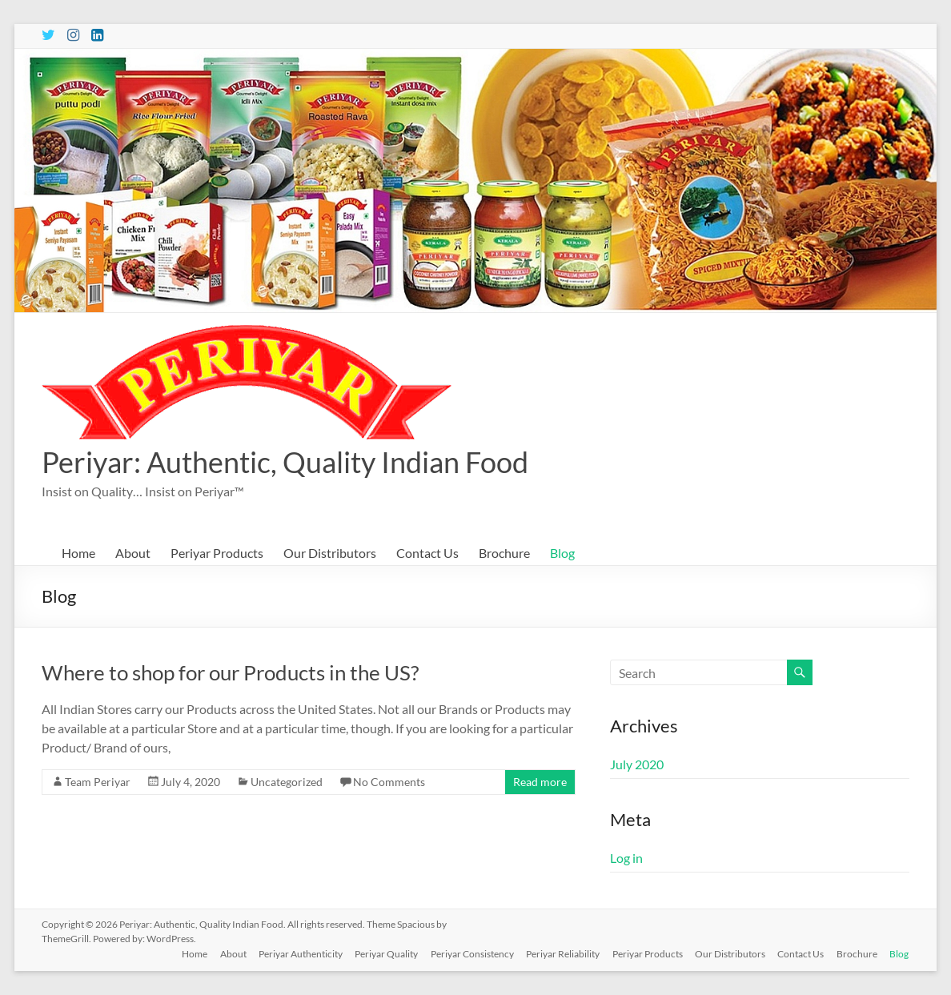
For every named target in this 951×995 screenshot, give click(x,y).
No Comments (389, 781)
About (132, 552)
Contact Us (427, 552)
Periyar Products (217, 552)
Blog (562, 552)
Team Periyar (97, 781)
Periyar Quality (383, 953)
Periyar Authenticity (297, 953)
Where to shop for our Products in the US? (230, 672)
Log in (626, 857)
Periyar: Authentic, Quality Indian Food (285, 461)
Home (78, 552)
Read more (540, 781)
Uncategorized (287, 781)
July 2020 (637, 764)
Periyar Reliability (561, 953)
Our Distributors (329, 552)
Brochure (504, 552)
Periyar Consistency (470, 953)
